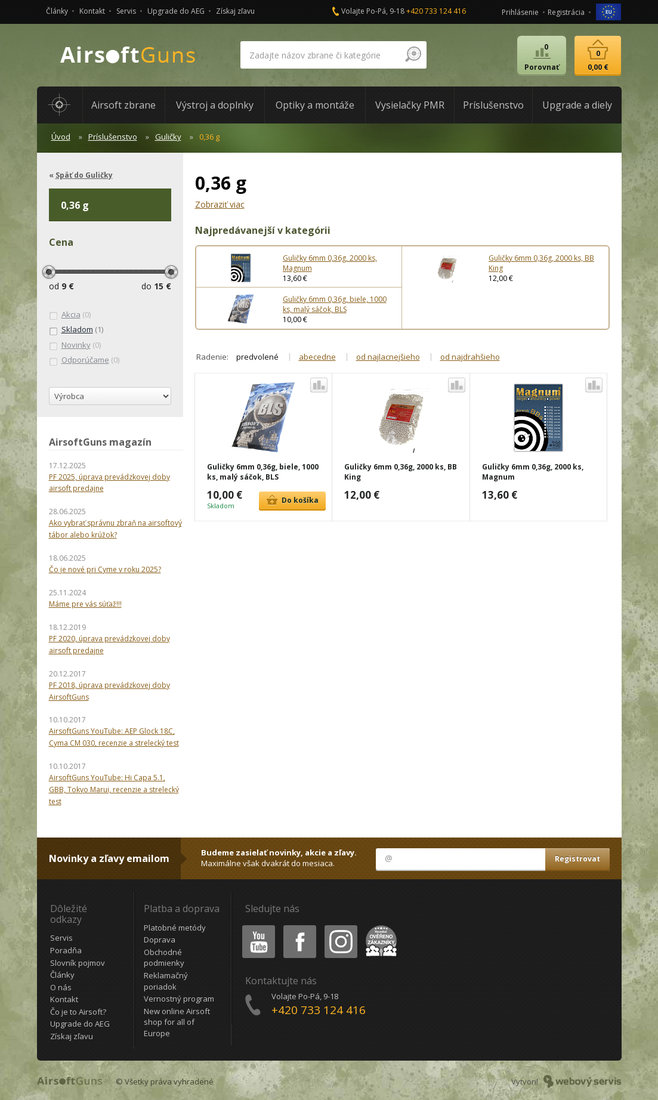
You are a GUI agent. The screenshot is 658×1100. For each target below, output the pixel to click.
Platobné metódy (175, 927)
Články (57, 11)
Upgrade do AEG (176, 11)
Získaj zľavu (235, 11)
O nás (61, 987)
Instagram (340, 927)
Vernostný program (179, 998)
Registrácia (566, 12)
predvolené (257, 356)
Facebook (298, 927)
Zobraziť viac (220, 204)
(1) (76, 330)
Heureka (379, 927)
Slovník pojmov (77, 962)
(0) (70, 315)
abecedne (317, 356)
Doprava (159, 939)
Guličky (168, 136)
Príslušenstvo (112, 136)
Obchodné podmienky (164, 958)
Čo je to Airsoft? (78, 1011)
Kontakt (92, 11)
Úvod (60, 136)
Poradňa (66, 950)
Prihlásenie (520, 12)
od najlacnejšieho (388, 356)
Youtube (255, 927)
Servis (126, 11)
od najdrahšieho (470, 356)
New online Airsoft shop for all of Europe (177, 1022)
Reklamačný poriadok (166, 981)
